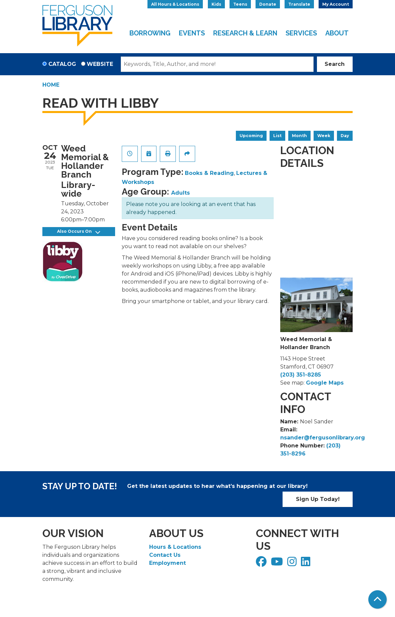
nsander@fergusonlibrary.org (322, 437)
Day (345, 135)
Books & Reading (209, 173)
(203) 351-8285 (300, 375)
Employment (167, 563)
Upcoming (251, 135)
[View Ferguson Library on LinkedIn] (306, 563)
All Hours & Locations (175, 4)
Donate (267, 4)
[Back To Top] (377, 599)
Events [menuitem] (192, 33)
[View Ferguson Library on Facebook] (262, 563)
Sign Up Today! (318, 499)
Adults (180, 193)
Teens (240, 4)
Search (335, 64)
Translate (299, 4)
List (277, 135)
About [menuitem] (337, 33)
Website (100, 64)
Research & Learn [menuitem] (245, 33)
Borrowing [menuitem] (149, 33)
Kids (216, 4)
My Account (335, 4)
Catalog (62, 64)
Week (323, 135)
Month (299, 135)
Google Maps (325, 383)
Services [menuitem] (301, 33)
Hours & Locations (175, 547)
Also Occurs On (78, 231)
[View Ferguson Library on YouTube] (278, 563)
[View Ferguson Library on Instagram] (292, 563)
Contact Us (164, 555)
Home (50, 85)
